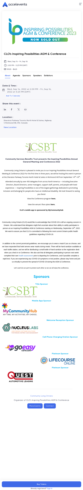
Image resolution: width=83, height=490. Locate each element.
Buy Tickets (41, 484)
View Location (10, 127)
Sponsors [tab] (26, 75)
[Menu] (80, 4)
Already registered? (41, 488)
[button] (80, 4)
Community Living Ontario (41, 396)
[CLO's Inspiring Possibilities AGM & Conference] (41, 54)
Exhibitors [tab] (48, 75)
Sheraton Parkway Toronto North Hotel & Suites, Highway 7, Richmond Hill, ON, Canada (28, 121)
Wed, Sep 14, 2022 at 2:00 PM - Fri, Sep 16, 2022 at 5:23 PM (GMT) (29, 90)
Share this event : (11, 103)
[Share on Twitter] (18, 109)
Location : (7, 117)
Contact (50, 406)
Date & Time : (9, 85)
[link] (14, 4)
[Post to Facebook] (11, 109)
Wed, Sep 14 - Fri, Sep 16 (18, 61)
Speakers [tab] (37, 75)
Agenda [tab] (16, 75)
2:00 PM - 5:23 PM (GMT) (17, 65)
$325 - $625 (12, 69)
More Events (35, 406)
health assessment (26, 256)
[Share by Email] (25, 109)
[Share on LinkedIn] (4, 109)
